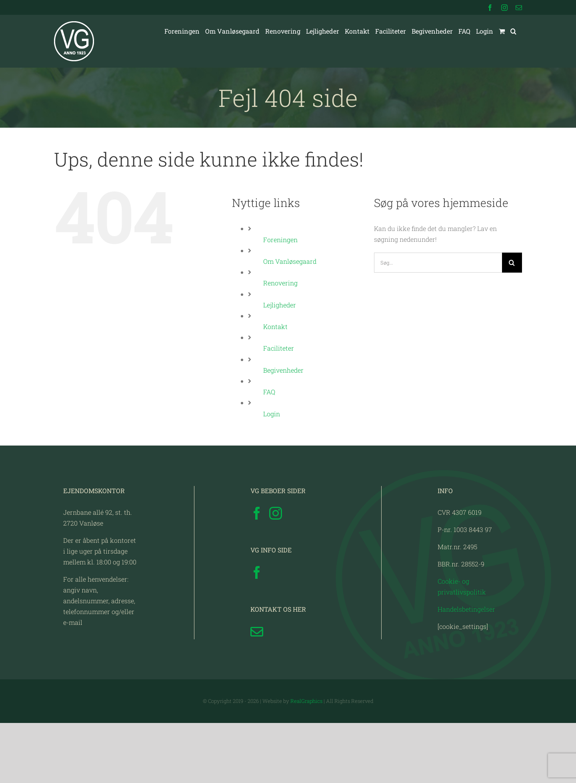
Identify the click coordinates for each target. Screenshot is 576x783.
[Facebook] (256, 573)
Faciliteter (278, 348)
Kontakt (275, 326)
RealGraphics (306, 761)
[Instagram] (275, 573)
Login (271, 414)
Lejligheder (279, 305)
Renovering (280, 283)
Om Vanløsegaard (289, 261)
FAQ (269, 391)
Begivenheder (283, 370)
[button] (513, 31)
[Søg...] (438, 263)
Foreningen (280, 239)
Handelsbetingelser (466, 669)
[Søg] (512, 263)
